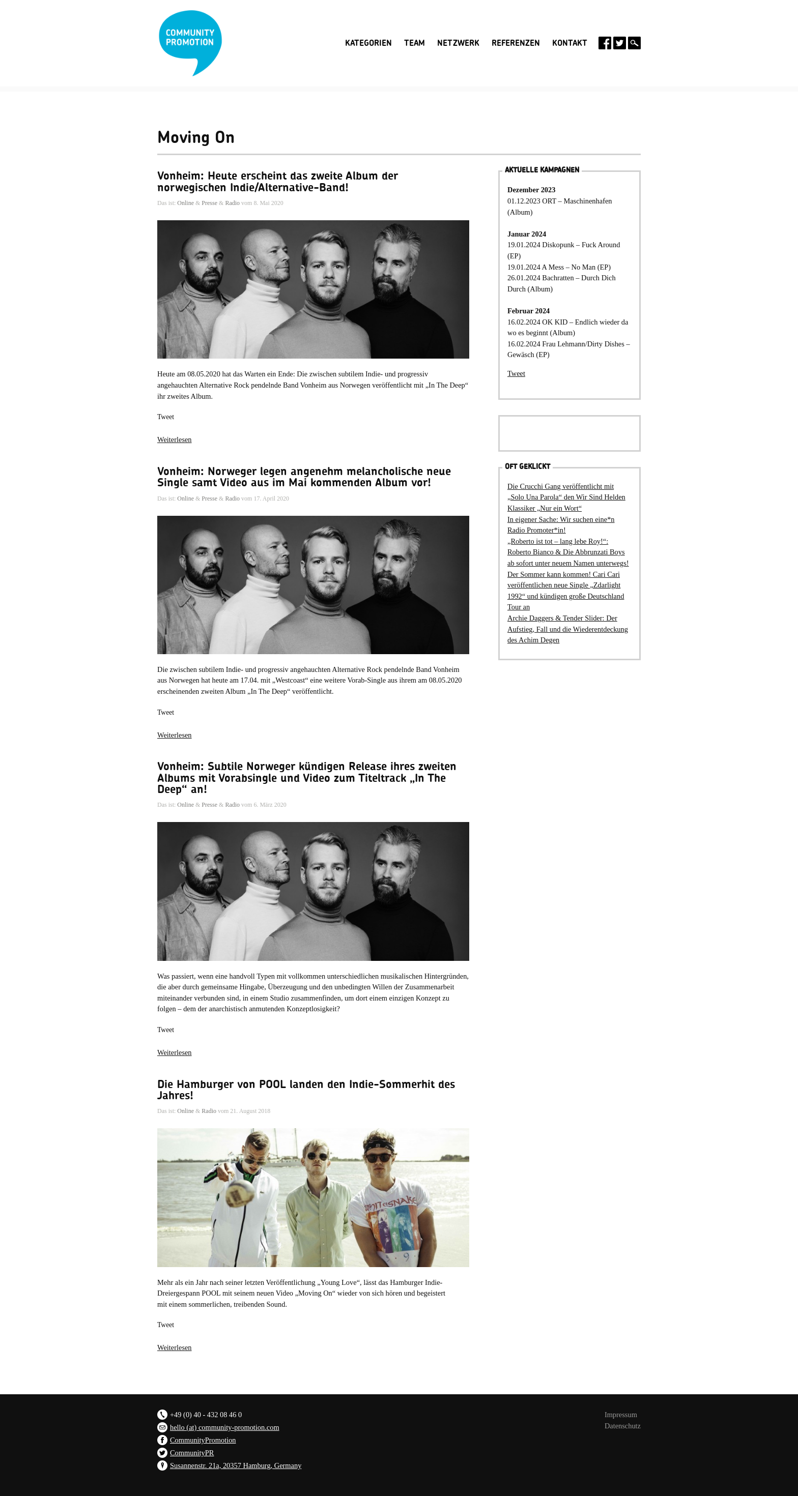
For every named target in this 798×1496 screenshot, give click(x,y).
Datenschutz (623, 1426)
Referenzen (516, 43)
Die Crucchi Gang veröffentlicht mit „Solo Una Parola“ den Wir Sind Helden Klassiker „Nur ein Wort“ (566, 497)
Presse (209, 203)
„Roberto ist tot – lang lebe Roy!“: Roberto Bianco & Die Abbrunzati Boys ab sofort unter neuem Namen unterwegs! (568, 552)
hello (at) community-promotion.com (224, 1427)
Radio (232, 203)
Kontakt (569, 43)
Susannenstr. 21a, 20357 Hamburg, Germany (235, 1465)
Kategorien (368, 43)
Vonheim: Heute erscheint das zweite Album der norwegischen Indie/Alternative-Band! (277, 181)
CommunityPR (192, 1453)
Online (185, 203)
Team (414, 43)
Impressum (621, 1415)
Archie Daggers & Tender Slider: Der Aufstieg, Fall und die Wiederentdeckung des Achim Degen (567, 629)
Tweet (165, 417)
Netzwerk (458, 43)
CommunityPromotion (203, 1440)
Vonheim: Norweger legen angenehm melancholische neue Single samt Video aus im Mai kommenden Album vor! (304, 477)
